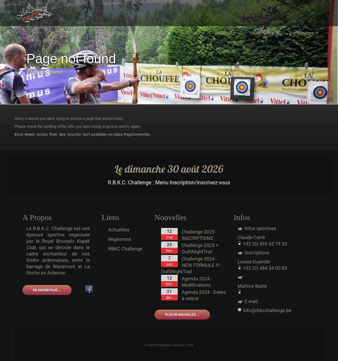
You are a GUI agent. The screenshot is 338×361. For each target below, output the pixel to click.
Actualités (118, 229)
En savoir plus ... (47, 290)
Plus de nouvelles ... (182, 315)
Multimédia (264, 33)
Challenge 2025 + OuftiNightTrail (200, 248)
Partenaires (303, 33)
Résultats (227, 33)
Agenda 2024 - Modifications (197, 282)
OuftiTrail (192, 33)
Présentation (71, 33)
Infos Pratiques (113, 33)
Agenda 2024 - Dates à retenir (204, 295)
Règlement (119, 239)
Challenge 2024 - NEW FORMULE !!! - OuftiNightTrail (191, 265)
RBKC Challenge (125, 249)
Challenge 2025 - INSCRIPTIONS (199, 235)
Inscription (156, 33)
